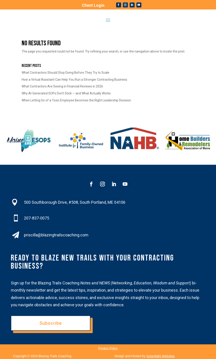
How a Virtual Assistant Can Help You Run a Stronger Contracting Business (74, 79)
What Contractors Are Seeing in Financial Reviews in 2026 (62, 86)
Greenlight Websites (160, 356)
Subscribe (50, 323)
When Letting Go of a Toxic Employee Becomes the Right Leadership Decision (76, 100)
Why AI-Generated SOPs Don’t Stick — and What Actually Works (66, 93)
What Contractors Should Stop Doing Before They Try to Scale (65, 72)
